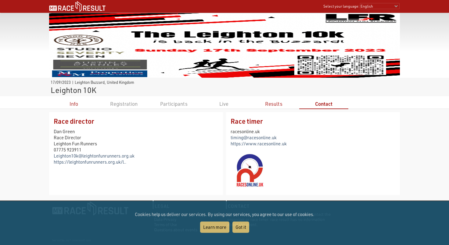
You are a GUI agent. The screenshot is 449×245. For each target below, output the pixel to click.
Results (273, 104)
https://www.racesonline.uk (259, 143)
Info (74, 104)
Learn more (214, 227)
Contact (323, 104)
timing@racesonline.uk (254, 137)
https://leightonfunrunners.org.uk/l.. (90, 162)
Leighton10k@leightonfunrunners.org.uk (94, 156)
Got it (240, 227)
